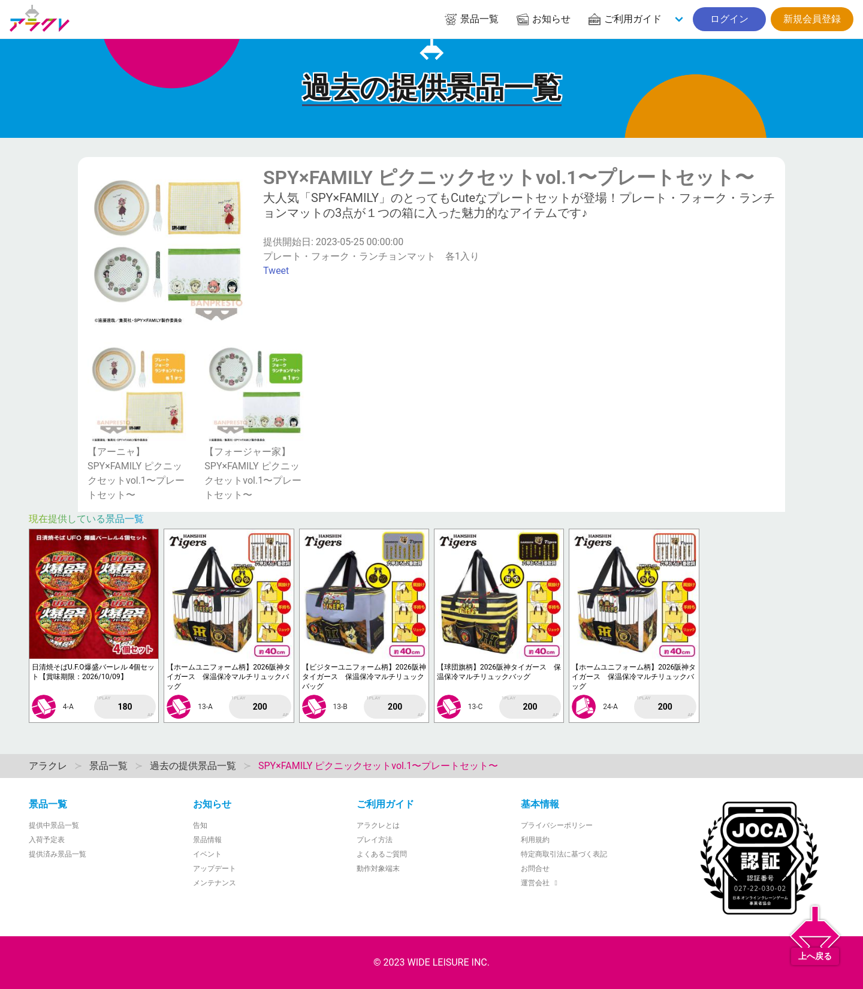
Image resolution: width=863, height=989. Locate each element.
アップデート (214, 868)
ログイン (729, 19)
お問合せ (535, 868)
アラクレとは (378, 825)
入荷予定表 (47, 840)
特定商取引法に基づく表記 (564, 854)
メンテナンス (214, 883)
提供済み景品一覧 (57, 854)
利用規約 (535, 840)
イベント (207, 854)
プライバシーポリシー (557, 825)
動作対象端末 (378, 868)
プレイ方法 (375, 840)
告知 (200, 825)
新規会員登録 (812, 19)
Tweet (276, 270)
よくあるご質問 (382, 854)
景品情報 (207, 840)
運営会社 (541, 883)
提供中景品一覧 (54, 825)
